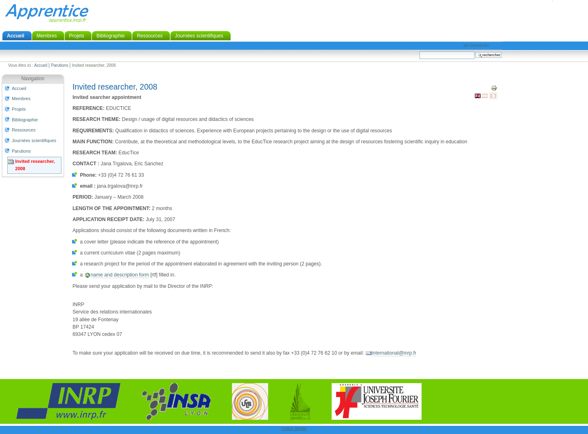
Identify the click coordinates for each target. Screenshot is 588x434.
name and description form (120, 275)
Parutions (59, 65)
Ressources (149, 36)
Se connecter (476, 45)
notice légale (294, 428)
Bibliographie (110, 36)
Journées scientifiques (199, 36)
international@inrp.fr (394, 353)
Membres (47, 36)
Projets (76, 36)
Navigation (32, 78)
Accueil (15, 36)
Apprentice (46, 13)
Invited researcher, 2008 (35, 165)
